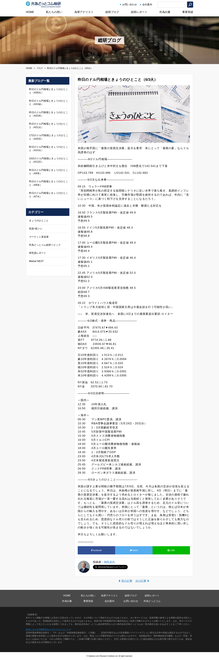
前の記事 (126, 581)
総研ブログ (112, 12)
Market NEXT (36, 261)
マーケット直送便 (39, 237)
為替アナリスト (84, 12)
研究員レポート (37, 253)
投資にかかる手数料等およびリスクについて (47, 629)
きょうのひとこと (39, 220)
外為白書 (164, 12)
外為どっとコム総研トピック (45, 245)
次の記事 (140, 581)
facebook (96, 550)
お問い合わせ (129, 4)
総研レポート (139, 12)
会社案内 (147, 4)
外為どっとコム (152, 601)
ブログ (39, 68)
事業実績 (187, 12)
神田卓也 (109, 562)
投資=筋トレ (36, 228)
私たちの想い (54, 12)
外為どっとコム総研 (43, 4)
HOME (30, 12)
